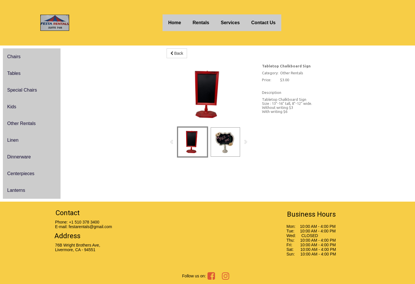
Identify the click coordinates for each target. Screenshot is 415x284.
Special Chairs (22, 90)
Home (174, 22)
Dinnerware (19, 156)
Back (176, 53)
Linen (12, 140)
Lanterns (16, 190)
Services (230, 22)
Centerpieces (20, 173)
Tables (13, 73)
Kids (11, 106)
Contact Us (263, 22)
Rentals (201, 22)
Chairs (13, 56)
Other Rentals (21, 123)
